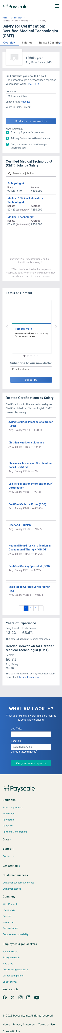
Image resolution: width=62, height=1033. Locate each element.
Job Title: (16, 728)
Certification (16, 18)
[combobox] (31, 96)
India (4, 18)
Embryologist (15, 183)
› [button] (35, 326)
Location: (11, 91)
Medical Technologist (20, 217)
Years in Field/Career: (18, 107)
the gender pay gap (29, 677)
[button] (9, 42)
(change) (25, 101)
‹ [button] (27, 326)
